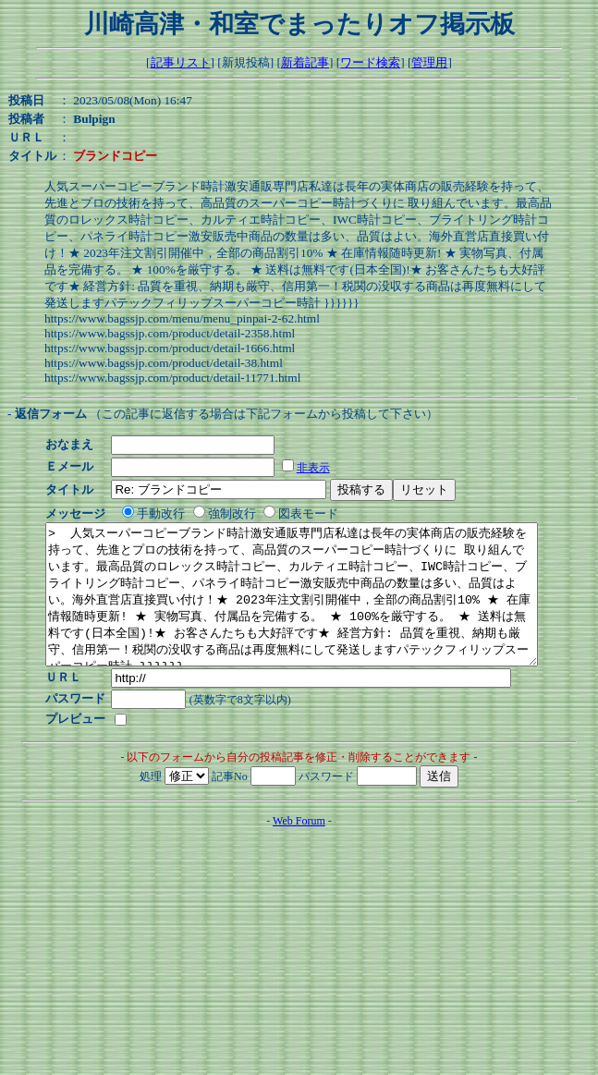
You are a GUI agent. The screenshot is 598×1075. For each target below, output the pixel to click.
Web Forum (299, 848)
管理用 (429, 62)
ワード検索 (370, 62)
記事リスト (181, 62)
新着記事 (305, 62)
